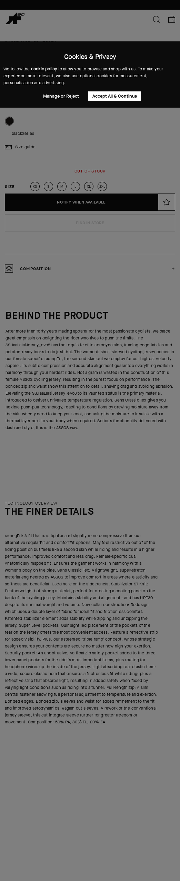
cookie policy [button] (44, 69)
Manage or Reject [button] (61, 96)
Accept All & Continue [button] (114, 96)
